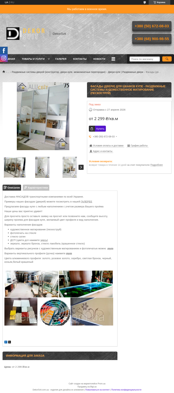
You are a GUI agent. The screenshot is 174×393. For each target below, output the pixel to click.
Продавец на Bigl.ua (87, 387)
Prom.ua (101, 383)
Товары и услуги (33, 59)
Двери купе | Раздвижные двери (125, 72)
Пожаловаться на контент (97, 390)
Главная (9, 59)
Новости (99, 59)
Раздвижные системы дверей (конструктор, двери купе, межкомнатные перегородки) (59, 72)
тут (110, 248)
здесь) (44, 240)
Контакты (79, 59)
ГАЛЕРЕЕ (86, 201)
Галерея (60, 59)
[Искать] (167, 58)
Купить (100, 128)
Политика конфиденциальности (126, 390)
